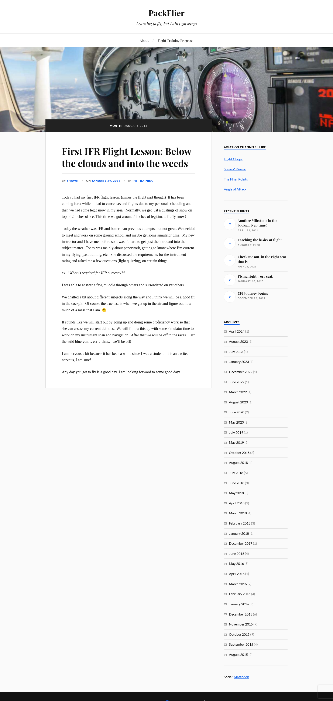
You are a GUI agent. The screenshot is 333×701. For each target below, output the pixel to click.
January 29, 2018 (106, 180)
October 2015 (239, 634)
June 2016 (236, 553)
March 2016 (238, 584)
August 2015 (238, 654)
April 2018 (236, 503)
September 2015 (241, 644)
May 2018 (236, 493)
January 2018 (239, 533)
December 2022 (240, 372)
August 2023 (238, 341)
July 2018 (236, 473)
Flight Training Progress (175, 40)
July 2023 (236, 352)
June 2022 (236, 382)
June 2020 (236, 412)
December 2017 (240, 543)
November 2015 (241, 624)
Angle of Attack (235, 189)
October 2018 (239, 453)
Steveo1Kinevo (235, 169)
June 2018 (236, 483)
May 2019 (236, 442)
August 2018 (238, 462)
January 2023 (239, 362)
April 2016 (236, 574)
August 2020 (238, 402)
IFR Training (143, 180)
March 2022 (238, 392)
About (144, 40)
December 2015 (240, 614)
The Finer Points (236, 179)
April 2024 (236, 331)
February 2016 (239, 594)
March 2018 (238, 513)
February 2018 (239, 523)
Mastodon (241, 677)
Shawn (73, 180)
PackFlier (166, 12)
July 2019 (236, 432)
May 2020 (236, 422)
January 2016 (239, 604)
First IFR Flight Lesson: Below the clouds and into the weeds (126, 157)
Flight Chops (233, 159)
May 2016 (236, 563)
